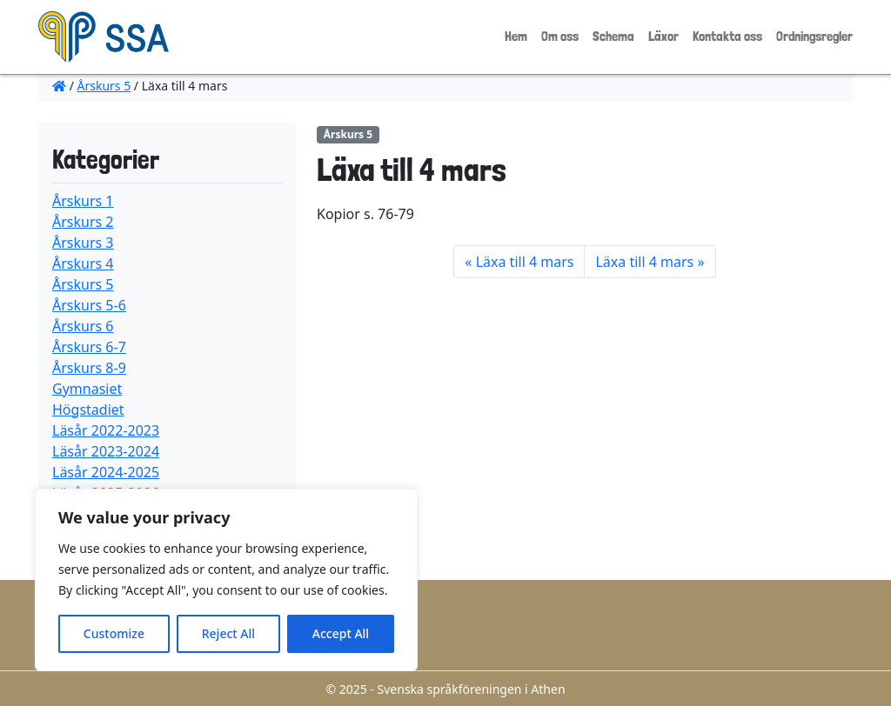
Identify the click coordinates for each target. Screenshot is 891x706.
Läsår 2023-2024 (105, 451)
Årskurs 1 (83, 200)
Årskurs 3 (83, 242)
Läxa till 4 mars (525, 261)
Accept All (340, 633)
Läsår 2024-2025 (105, 472)
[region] (226, 580)
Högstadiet (88, 409)
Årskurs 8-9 (89, 367)
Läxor (663, 36)
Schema (613, 36)
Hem (516, 36)
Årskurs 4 (83, 263)
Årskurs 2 (83, 221)
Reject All (228, 633)
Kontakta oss (727, 36)
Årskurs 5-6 (89, 305)
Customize (114, 633)
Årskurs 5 (104, 85)
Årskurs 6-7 (89, 346)
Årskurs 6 (83, 326)
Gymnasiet (87, 388)
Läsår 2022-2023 (105, 430)
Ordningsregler (814, 36)
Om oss (560, 36)
